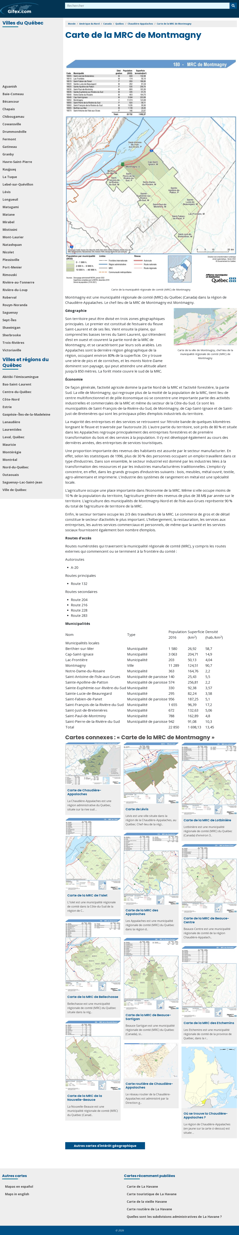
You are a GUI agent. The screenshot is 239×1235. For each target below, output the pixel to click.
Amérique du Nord (89, 23)
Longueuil (10, 199)
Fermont (9, 139)
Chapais (8, 109)
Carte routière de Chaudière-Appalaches (149, 1086)
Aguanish (9, 86)
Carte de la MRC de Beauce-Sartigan (148, 1017)
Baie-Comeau (13, 94)
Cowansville (11, 124)
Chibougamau (13, 116)
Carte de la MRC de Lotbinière (207, 820)
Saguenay (10, 312)
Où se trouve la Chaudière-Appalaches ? (206, 1115)
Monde (72, 23)
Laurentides (11, 429)
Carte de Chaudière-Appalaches (84, 792)
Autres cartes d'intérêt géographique (105, 1146)
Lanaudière (11, 422)
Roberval (9, 297)
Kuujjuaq (9, 169)
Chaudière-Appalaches (140, 23)
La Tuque (9, 177)
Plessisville (10, 260)
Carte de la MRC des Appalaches (142, 912)
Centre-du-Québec (16, 392)
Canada (107, 23)
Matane (8, 214)
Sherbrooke (11, 335)
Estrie (7, 407)
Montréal (9, 460)
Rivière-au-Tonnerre (18, 282)
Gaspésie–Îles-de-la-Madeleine (26, 414)
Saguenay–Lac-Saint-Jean (22, 482)
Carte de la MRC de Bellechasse (92, 997)
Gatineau (9, 147)
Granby (8, 154)
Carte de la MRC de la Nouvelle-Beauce (84, 1098)
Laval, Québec (13, 437)
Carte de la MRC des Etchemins (209, 1023)
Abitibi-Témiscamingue (20, 377)
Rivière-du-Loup (15, 290)
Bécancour (10, 101)
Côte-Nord (10, 399)
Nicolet (8, 252)
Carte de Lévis (137, 809)
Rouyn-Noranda (14, 305)
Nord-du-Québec (15, 467)
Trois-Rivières (13, 342)
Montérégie (11, 452)
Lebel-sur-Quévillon (17, 184)
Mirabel (8, 222)
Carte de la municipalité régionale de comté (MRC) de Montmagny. (151, 289)
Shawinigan (11, 327)
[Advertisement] (31, 56)
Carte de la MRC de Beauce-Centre (206, 920)
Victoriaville (11, 350)
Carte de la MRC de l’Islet (87, 895)
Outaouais (10, 475)
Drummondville (14, 131)
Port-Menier (12, 267)
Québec (119, 23)
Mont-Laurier (13, 237)
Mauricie (9, 444)
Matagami (10, 207)
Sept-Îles (9, 320)
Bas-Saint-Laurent (16, 384)
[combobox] (147, 6)
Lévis (6, 192)
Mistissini (9, 229)
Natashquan (12, 245)
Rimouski (9, 275)
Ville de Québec (14, 490)
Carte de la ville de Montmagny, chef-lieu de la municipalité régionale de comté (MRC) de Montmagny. (205, 354)
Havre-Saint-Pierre (17, 162)
